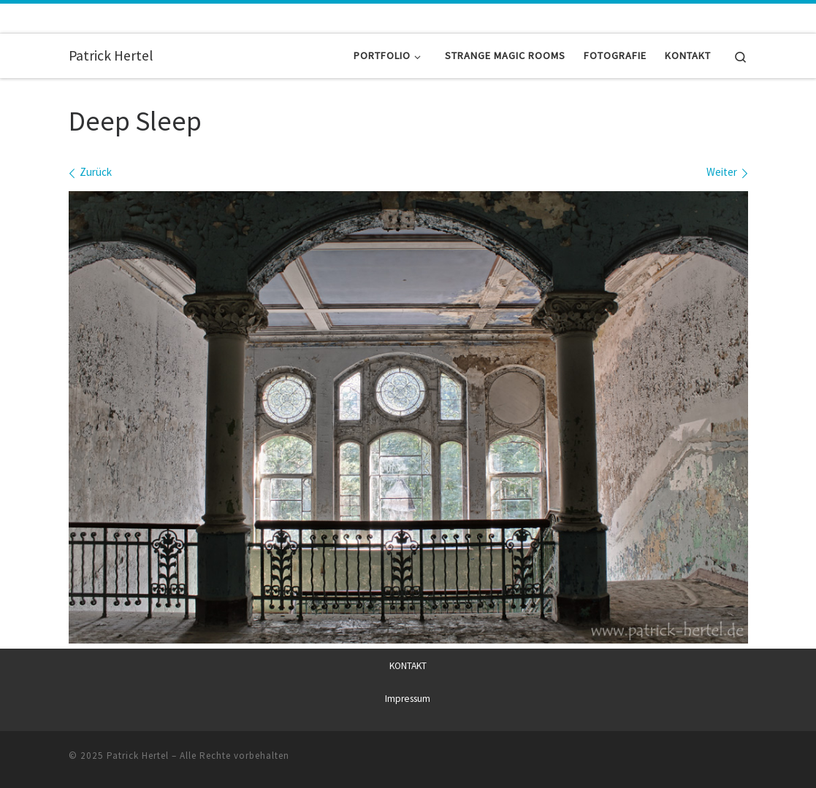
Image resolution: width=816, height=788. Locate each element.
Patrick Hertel (138, 755)
